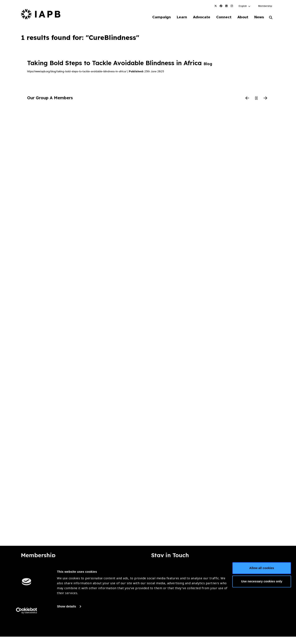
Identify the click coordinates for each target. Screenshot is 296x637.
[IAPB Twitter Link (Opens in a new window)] (215, 6)
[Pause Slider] (256, 99)
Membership (265, 6)
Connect (220, 17)
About (240, 17)
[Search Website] (271, 18)
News (258, 17)
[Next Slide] (265, 99)
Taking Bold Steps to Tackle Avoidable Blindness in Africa (119, 63)
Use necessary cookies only (261, 599)
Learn (177, 17)
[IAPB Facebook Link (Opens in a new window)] (221, 6)
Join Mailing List (252, 569)
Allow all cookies (261, 586)
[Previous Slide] (247, 99)
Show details (66, 625)
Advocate (197, 17)
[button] (244, 6)
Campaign (155, 17)
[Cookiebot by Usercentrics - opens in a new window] (27, 629)
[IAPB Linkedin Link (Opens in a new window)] (226, 6)
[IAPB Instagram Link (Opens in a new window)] (232, 6)
